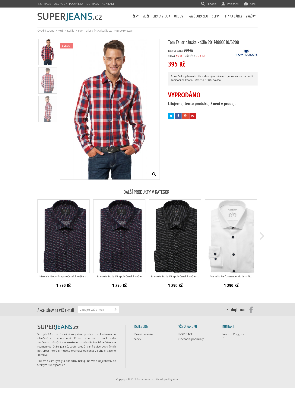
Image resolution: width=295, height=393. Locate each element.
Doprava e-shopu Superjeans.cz (189, 345)
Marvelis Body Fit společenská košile (119, 276)
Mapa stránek (187, 367)
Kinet (176, 384)
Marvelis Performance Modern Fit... (231, 276)
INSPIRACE (44, 3)
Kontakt (108, 3)
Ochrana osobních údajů (193, 352)
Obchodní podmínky (68, 3)
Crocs (138, 358)
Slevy (137, 339)
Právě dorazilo (143, 334)
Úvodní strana (45, 30)
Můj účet (184, 362)
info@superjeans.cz (241, 351)
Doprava (92, 3)
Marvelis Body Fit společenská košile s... (63, 276)
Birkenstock (141, 363)
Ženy (137, 349)
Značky (138, 368)
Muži (137, 353)
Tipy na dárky (143, 344)
